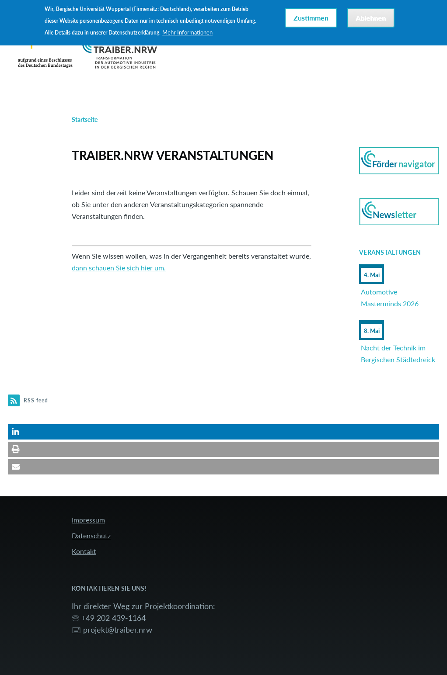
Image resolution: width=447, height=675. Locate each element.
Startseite (85, 119)
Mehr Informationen (187, 32)
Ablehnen (371, 18)
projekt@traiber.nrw (117, 629)
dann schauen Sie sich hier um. (119, 267)
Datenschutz (91, 535)
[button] (223, 432)
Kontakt (84, 551)
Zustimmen (310, 18)
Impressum (88, 520)
